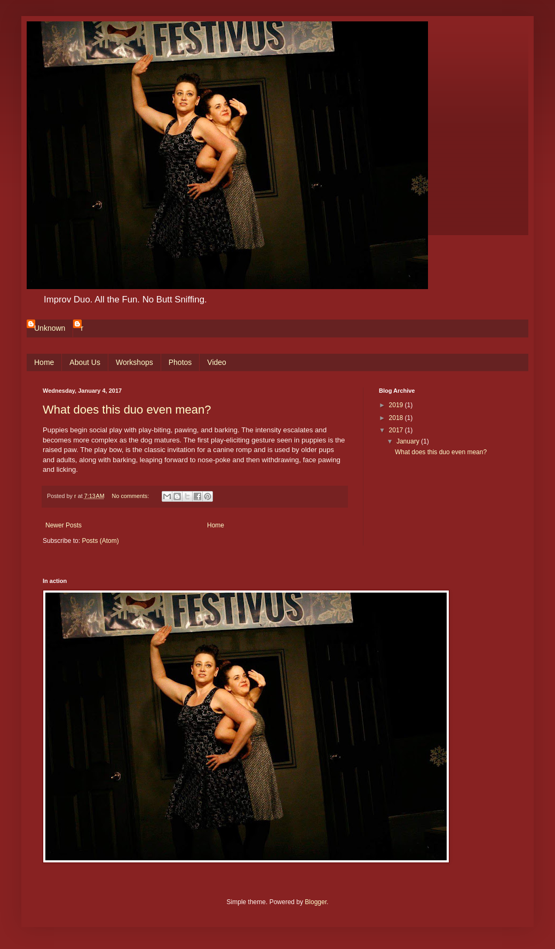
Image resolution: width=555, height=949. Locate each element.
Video (216, 362)
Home (44, 362)
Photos (180, 362)
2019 (397, 405)
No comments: (131, 496)
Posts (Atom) (100, 540)
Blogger (316, 902)
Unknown (49, 328)
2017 (397, 430)
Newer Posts (63, 525)
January (409, 441)
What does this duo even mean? (127, 409)
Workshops (134, 362)
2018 (397, 418)
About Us (84, 362)
